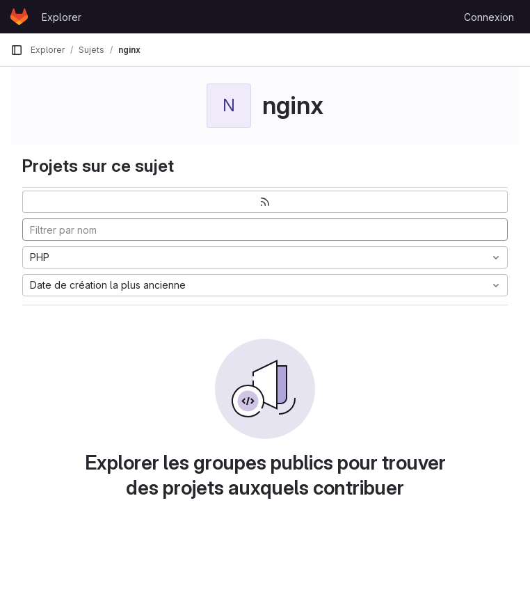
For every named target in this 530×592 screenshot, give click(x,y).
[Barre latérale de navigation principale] (17, 50)
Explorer (61, 17)
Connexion (489, 17)
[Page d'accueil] (19, 17)
